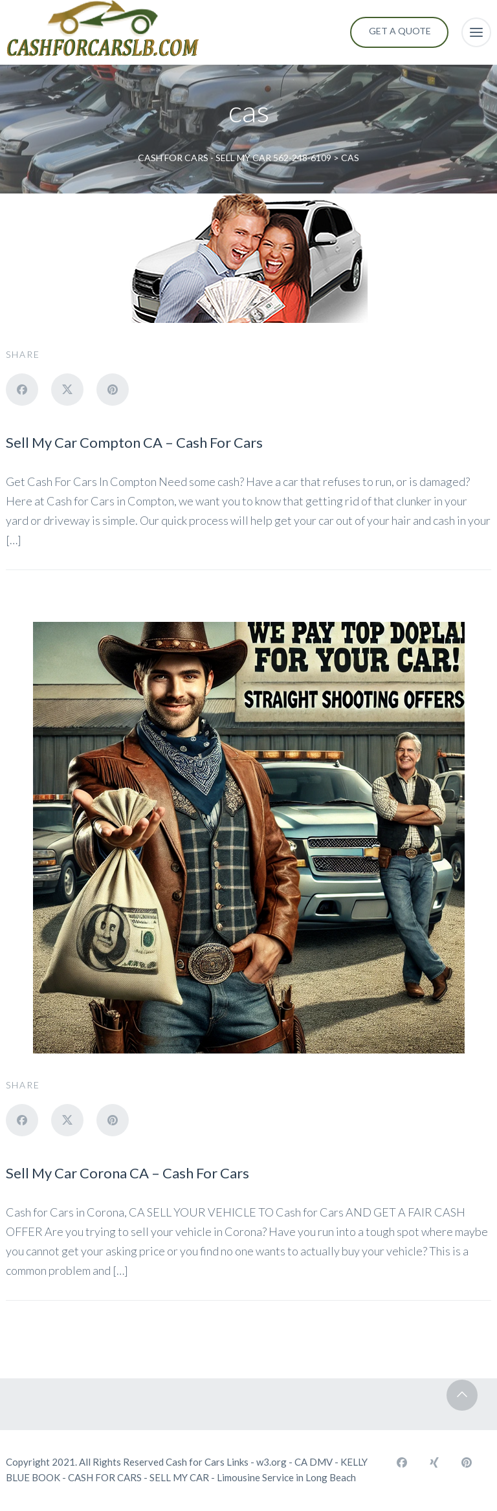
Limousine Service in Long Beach (286, 1477)
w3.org (271, 1462)
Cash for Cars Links (207, 1462)
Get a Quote (400, 30)
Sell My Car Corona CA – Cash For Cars (127, 1173)
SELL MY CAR (179, 1477)
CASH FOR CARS (105, 1477)
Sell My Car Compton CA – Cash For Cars (134, 442)
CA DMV (313, 1462)
